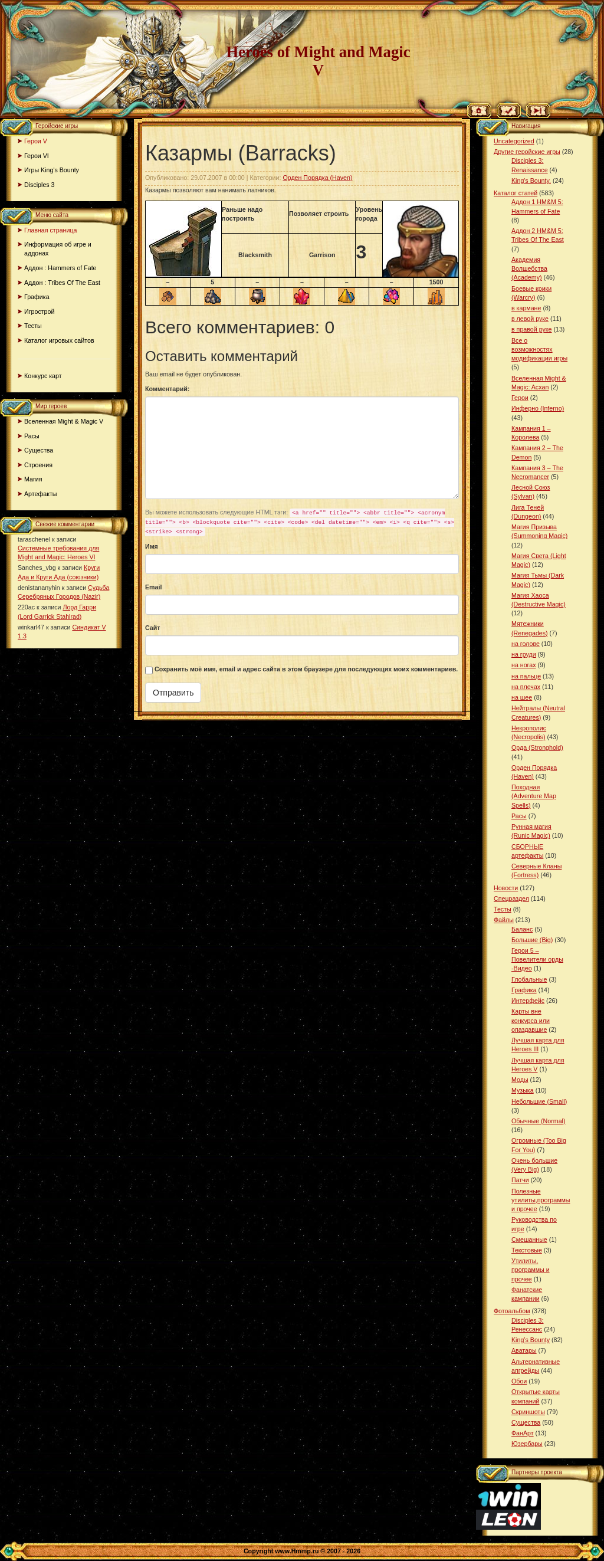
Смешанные (529, 1239)
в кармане (526, 307)
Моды (519, 1079)
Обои (519, 1381)
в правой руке (531, 329)
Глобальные (529, 979)
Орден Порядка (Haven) (317, 177)
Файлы (504, 919)
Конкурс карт (43, 375)
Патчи (520, 1179)
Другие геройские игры (527, 151)
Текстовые (526, 1250)
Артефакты (40, 493)
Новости (506, 887)
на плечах (525, 686)
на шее (521, 697)
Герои (519, 397)
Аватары (524, 1350)
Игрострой (39, 311)
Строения (38, 464)
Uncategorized (514, 141)
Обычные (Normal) (538, 1120)
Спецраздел (511, 898)
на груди (523, 654)
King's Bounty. (531, 180)
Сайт (152, 627)
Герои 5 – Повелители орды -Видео (537, 959)
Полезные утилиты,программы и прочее (540, 1200)
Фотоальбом (512, 1310)
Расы (32, 436)
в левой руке (530, 318)
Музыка (522, 1090)
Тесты (33, 325)
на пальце (526, 676)
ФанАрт (522, 1433)
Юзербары (527, 1443)
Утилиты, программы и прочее (530, 1269)
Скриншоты (528, 1411)
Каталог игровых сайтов (59, 340)
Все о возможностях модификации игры (539, 349)
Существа (38, 450)
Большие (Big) (532, 939)
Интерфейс (527, 1000)
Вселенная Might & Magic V (63, 421)
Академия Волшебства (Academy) (529, 268)
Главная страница (50, 230)
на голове (525, 643)
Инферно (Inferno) (537, 408)
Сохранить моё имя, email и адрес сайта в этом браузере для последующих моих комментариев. (306, 669)
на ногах (523, 664)
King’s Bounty (530, 1339)
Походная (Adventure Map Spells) (533, 795)
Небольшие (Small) (539, 1101)
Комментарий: (167, 388)
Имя (151, 546)
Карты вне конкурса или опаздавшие (530, 1020)
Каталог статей (515, 192)
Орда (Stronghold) (537, 747)
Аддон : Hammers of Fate (60, 267)
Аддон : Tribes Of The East (62, 282)
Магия (33, 479)
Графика (37, 296)
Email (153, 587)
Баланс (522, 929)
